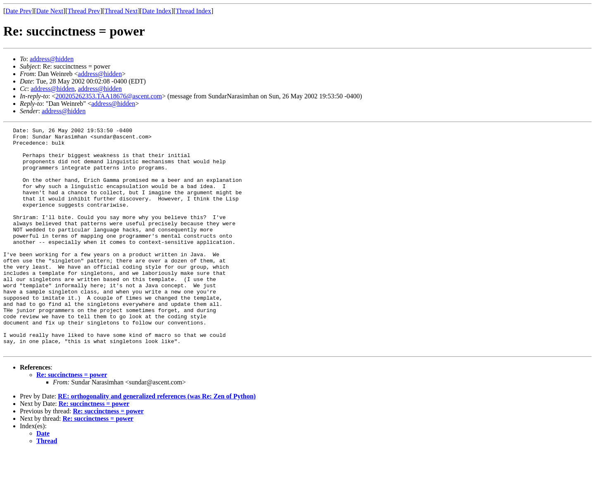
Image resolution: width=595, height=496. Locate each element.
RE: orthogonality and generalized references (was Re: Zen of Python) (157, 440)
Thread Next (121, 10)
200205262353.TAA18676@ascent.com (108, 96)
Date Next (49, 10)
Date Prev (18, 10)
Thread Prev (83, 10)
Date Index (156, 10)
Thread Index (193, 10)
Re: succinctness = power (71, 419)
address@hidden (52, 58)
